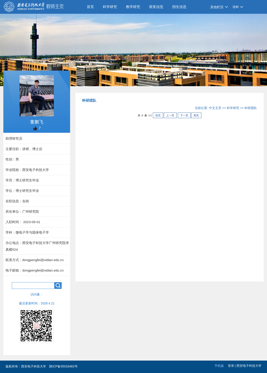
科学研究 (110, 7)
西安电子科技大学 (249, 365)
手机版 (219, 365)
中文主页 (215, 108)
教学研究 (133, 7)
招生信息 (179, 7)
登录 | (232, 365)
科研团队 (251, 108)
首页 (90, 7)
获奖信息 (156, 7)
